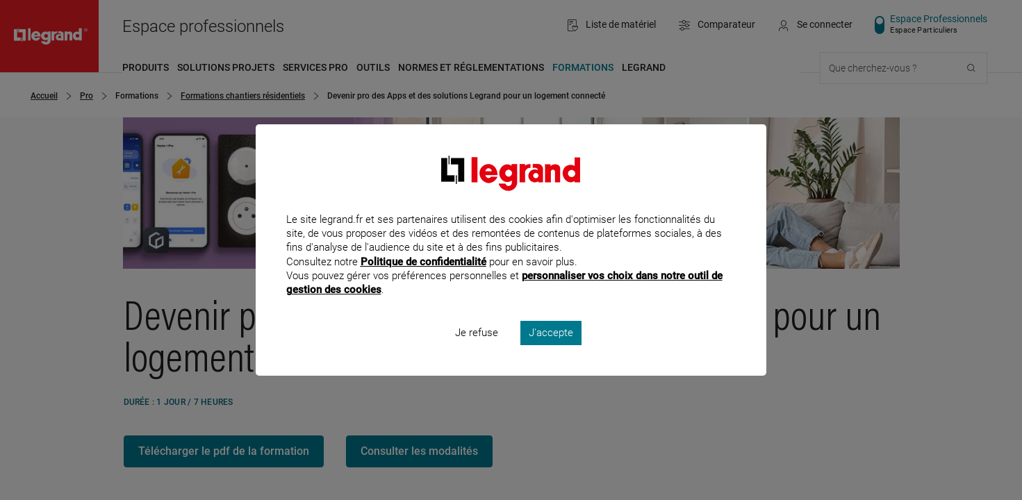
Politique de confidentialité (423, 280)
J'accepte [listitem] (551, 351)
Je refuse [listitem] (476, 351)
